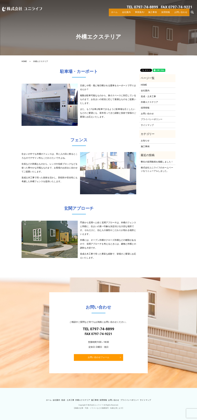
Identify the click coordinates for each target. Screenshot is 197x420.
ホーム (114, 14)
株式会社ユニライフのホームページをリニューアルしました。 (157, 169)
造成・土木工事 (148, 96)
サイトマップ (147, 125)
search (193, 13)
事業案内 (139, 14)
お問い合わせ (181, 14)
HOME (24, 61)
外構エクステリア (149, 102)
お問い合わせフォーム (98, 357)
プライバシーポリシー (151, 119)
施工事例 (153, 14)
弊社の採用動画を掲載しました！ (157, 162)
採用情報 (166, 14)
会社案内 (126, 14)
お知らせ (145, 140)
